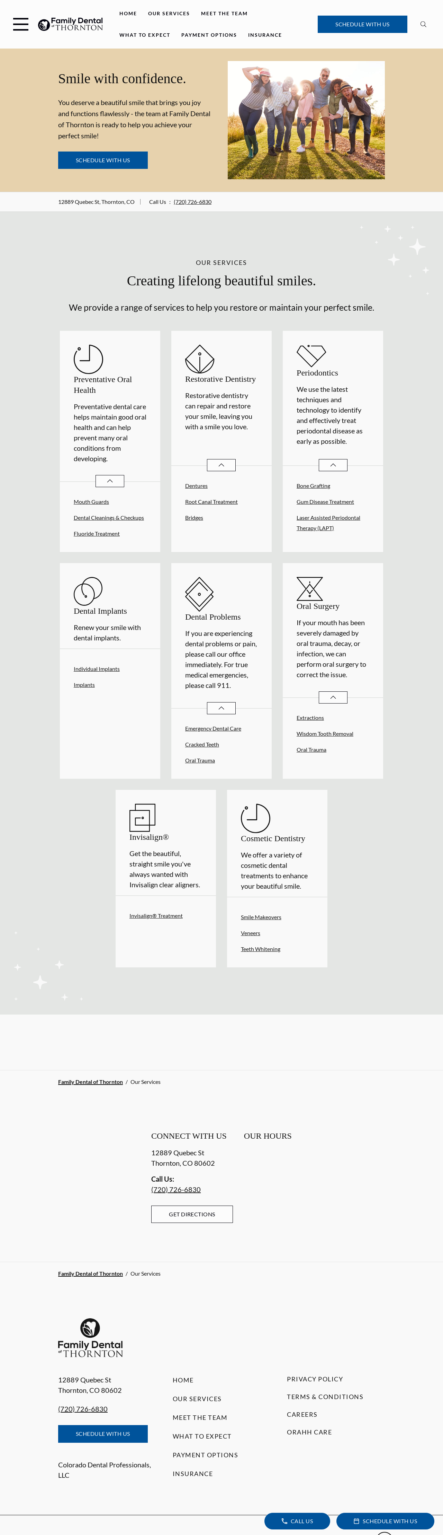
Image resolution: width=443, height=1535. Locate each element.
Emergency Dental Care (213, 728)
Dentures (196, 485)
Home (128, 13)
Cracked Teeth (202, 744)
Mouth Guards (91, 501)
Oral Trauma (200, 760)
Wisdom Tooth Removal (325, 733)
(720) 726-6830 (192, 201)
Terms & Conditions (325, 1396)
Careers (302, 1414)
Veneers (250, 933)
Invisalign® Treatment (156, 915)
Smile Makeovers (261, 917)
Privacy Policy (315, 1379)
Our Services (169, 13)
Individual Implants (97, 668)
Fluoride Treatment (97, 533)
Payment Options (209, 35)
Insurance (265, 35)
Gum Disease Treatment (325, 501)
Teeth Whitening (260, 949)
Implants (84, 684)
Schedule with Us (362, 24)
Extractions (310, 717)
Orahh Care (309, 1432)
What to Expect (144, 35)
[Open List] (110, 481)
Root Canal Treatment (211, 501)
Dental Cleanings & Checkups (109, 517)
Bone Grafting (313, 485)
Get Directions (192, 1214)
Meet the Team (224, 13)
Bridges (194, 517)
